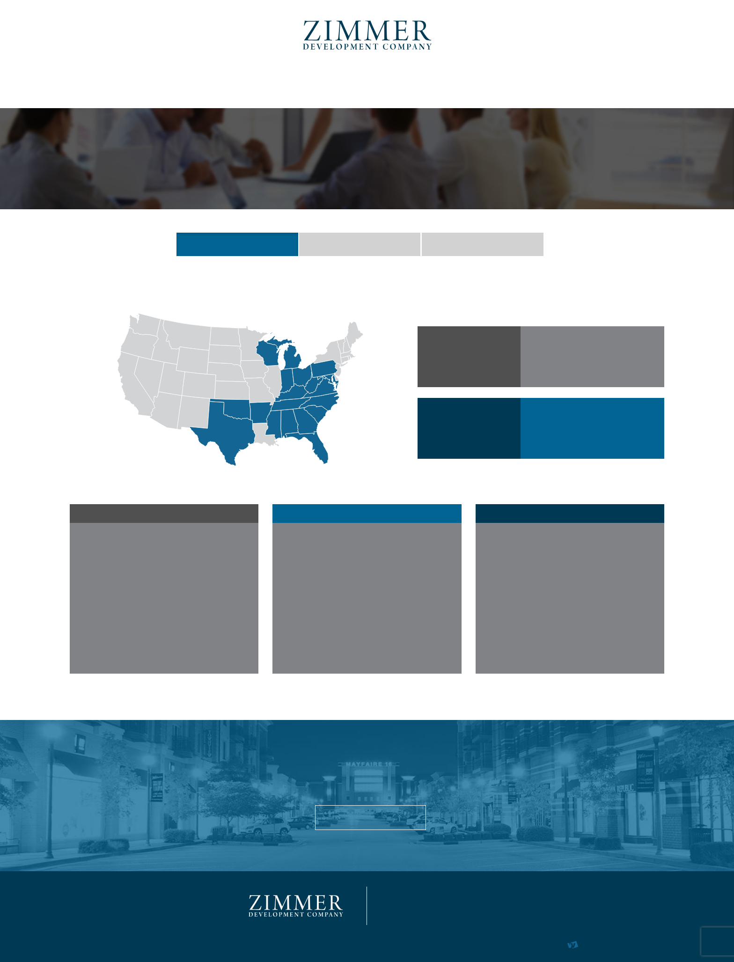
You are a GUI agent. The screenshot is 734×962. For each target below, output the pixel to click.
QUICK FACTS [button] (237, 244)
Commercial (173, 81)
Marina (391, 81)
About (104, 81)
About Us (370, 817)
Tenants (451, 81)
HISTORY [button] (482, 244)
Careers (514, 81)
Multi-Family (256, 81)
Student (330, 81)
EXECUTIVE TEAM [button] (360, 244)
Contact (624, 81)
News (568, 81)
